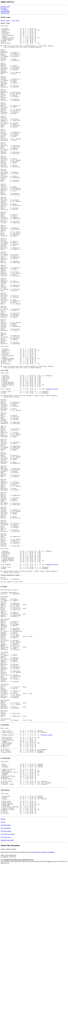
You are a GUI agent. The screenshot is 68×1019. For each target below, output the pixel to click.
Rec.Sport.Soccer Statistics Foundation (43, 1006)
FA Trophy (4, 8)
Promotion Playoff (47, 875)
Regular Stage (5, 21)
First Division (4, 9)
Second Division (5, 11)
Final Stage (15, 21)
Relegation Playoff (52, 463)
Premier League (5, 6)
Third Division (5, 13)
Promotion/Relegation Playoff (10, 686)
